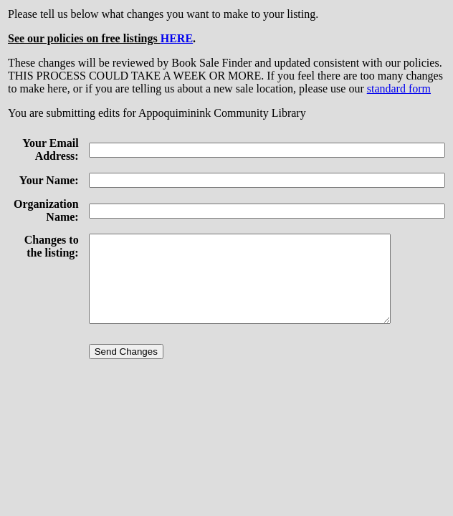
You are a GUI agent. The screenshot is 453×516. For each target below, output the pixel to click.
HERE (177, 38)
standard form (399, 88)
